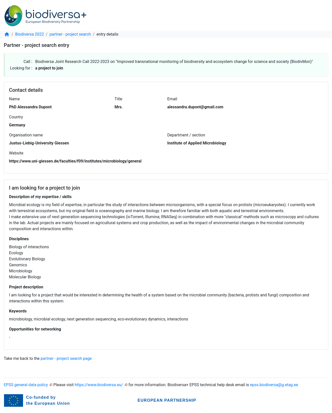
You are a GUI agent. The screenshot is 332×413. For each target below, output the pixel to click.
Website (16, 153)
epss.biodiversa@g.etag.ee (274, 384)
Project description (26, 287)
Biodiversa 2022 (29, 34)
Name (14, 99)
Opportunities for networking (35, 329)
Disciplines (19, 238)
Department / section (186, 135)
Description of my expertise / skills (40, 196)
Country (16, 117)
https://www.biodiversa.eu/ (99, 384)
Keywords (18, 311)
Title (118, 99)
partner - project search (70, 34)
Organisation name (26, 135)
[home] (7, 34)
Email (172, 99)
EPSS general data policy (26, 384)
